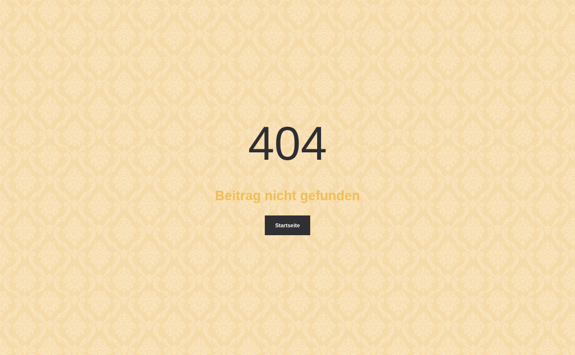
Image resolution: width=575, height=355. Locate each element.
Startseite (287, 225)
